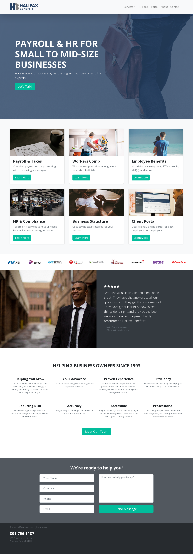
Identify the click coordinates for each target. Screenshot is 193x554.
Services (128, 7)
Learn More (22, 177)
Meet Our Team (96, 431)
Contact (174, 7)
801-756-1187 (22, 533)
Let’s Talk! (25, 86)
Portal (154, 7)
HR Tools (143, 7)
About (164, 7)
